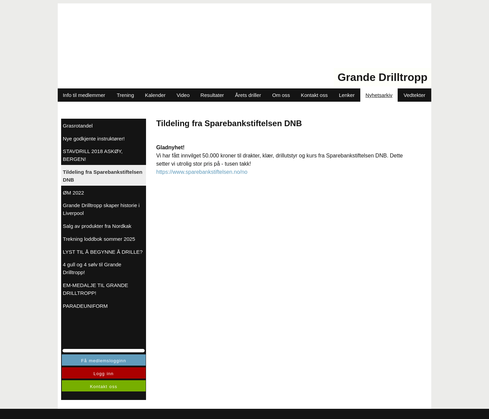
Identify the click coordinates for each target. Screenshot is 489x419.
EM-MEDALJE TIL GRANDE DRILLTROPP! (95, 289)
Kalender (155, 95)
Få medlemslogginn (103, 360)
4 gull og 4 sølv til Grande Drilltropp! (92, 268)
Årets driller (248, 95)
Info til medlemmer (84, 95)
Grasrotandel (78, 126)
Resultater (212, 95)
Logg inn (103, 373)
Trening (125, 95)
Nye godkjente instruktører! (94, 138)
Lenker (347, 95)
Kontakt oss (314, 95)
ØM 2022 (73, 193)
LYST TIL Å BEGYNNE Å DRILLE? (103, 252)
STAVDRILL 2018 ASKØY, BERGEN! (93, 155)
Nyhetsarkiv (378, 95)
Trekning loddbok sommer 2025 (99, 239)
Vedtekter (414, 95)
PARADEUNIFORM (85, 306)
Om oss (281, 95)
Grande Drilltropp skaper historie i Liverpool (101, 209)
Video (183, 95)
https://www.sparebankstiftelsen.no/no (202, 172)
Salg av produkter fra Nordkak (97, 226)
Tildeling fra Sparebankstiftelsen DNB (102, 176)
